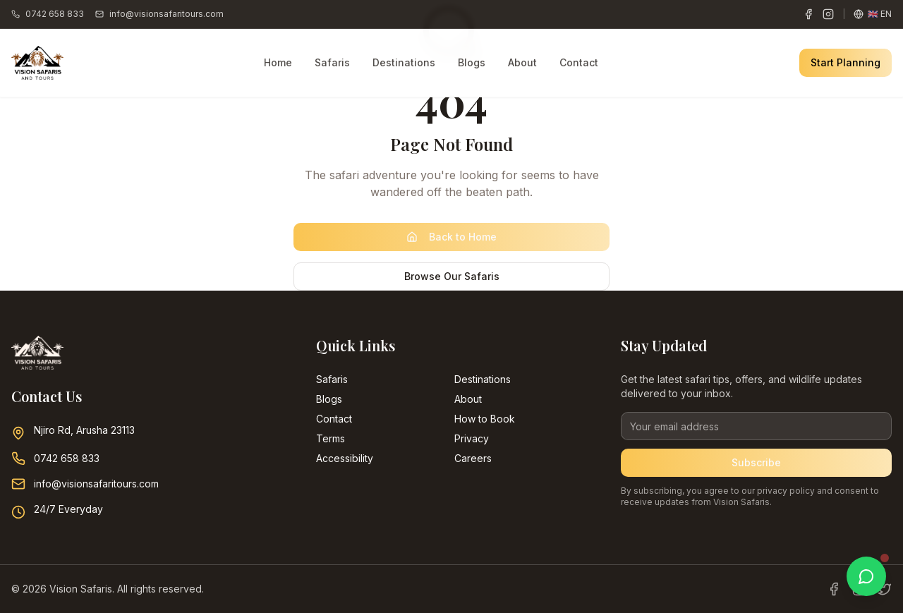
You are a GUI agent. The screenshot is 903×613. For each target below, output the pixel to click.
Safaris (332, 62)
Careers (473, 458)
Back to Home (451, 237)
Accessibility (344, 458)
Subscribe (756, 462)
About (522, 62)
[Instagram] (828, 14)
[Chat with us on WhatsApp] (866, 576)
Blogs (471, 62)
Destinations (403, 62)
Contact (578, 62)
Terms (330, 438)
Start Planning (845, 62)
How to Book (484, 419)
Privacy (471, 438)
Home (278, 62)
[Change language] (873, 14)
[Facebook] (808, 14)
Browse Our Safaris (451, 276)
